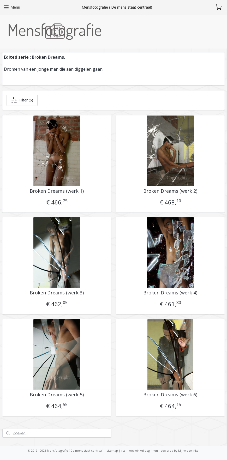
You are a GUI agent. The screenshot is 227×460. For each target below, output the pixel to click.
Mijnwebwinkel (188, 450)
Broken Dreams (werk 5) (57, 395)
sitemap (112, 450)
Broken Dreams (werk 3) (57, 293)
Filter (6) (22, 100)
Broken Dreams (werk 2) (170, 191)
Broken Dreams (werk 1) (57, 191)
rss (123, 450)
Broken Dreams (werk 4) (170, 293)
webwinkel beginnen (143, 450)
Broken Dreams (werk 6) (170, 395)
